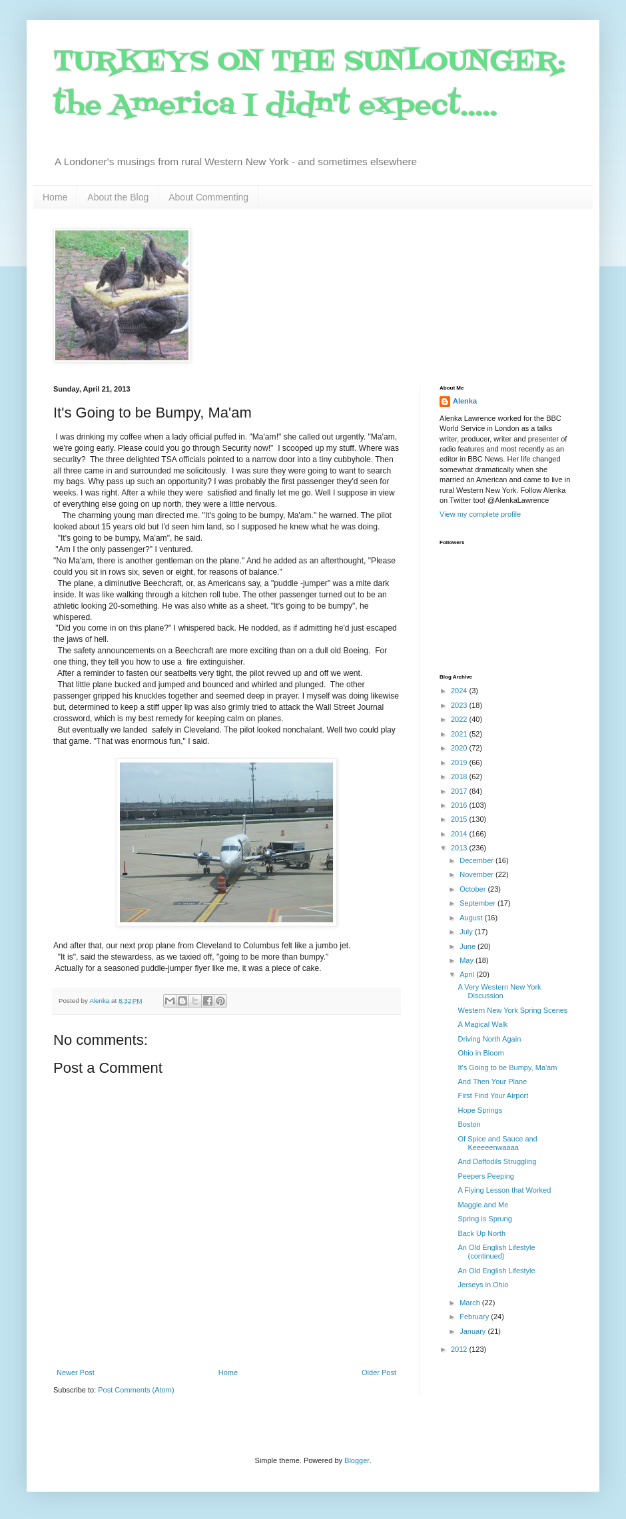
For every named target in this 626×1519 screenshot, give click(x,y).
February (475, 1317)
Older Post (379, 1372)
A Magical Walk (482, 1024)
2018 (460, 776)
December (477, 860)
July (467, 932)
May (467, 960)
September (478, 903)
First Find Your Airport (493, 1095)
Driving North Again (489, 1039)
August (472, 918)
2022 (460, 719)
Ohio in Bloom (480, 1053)
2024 (460, 691)
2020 (460, 748)
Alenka (465, 401)
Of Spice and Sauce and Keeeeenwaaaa (497, 1143)
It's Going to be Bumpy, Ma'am (507, 1067)
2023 (460, 705)
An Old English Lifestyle (496, 1271)
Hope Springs (480, 1110)
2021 (460, 734)
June (468, 946)
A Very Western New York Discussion (499, 991)
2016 (460, 805)
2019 (460, 762)
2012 (460, 1349)
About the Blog (118, 197)
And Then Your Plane (492, 1081)
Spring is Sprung (484, 1219)
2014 (460, 834)
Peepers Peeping (485, 1176)
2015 (460, 819)
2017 (460, 791)
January (473, 1331)
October (473, 889)
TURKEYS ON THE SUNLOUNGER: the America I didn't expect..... (309, 84)
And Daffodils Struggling (497, 1161)
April (468, 974)
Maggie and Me (483, 1205)
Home (55, 197)
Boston (469, 1124)
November (477, 874)
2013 (460, 848)
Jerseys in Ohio (483, 1285)
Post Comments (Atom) (136, 1390)
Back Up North (481, 1233)
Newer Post (76, 1372)
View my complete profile (480, 514)
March (471, 1303)
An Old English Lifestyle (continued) (496, 1251)
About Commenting (208, 197)
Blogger (356, 1460)
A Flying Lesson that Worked (504, 1190)
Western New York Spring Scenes (512, 1010)
